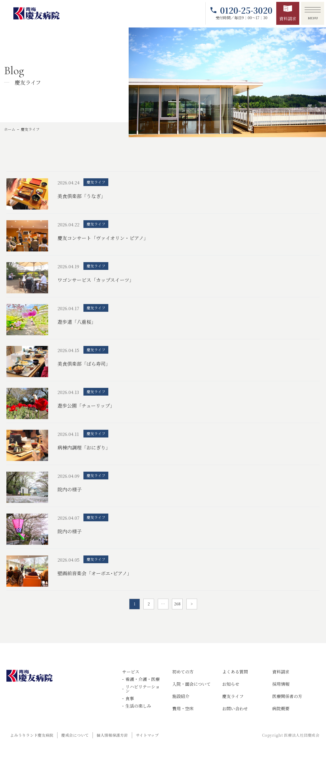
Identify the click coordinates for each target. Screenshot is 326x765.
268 (177, 603)
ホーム (9, 129)
